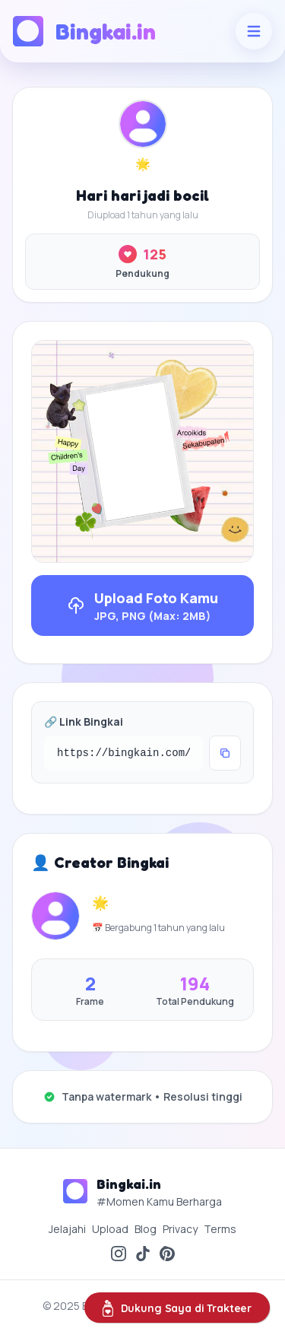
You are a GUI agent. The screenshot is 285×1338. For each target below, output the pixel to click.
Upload (110, 1229)
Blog (146, 1229)
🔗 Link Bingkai (83, 721)
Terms (220, 1229)
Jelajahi (67, 1229)
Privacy (180, 1229)
